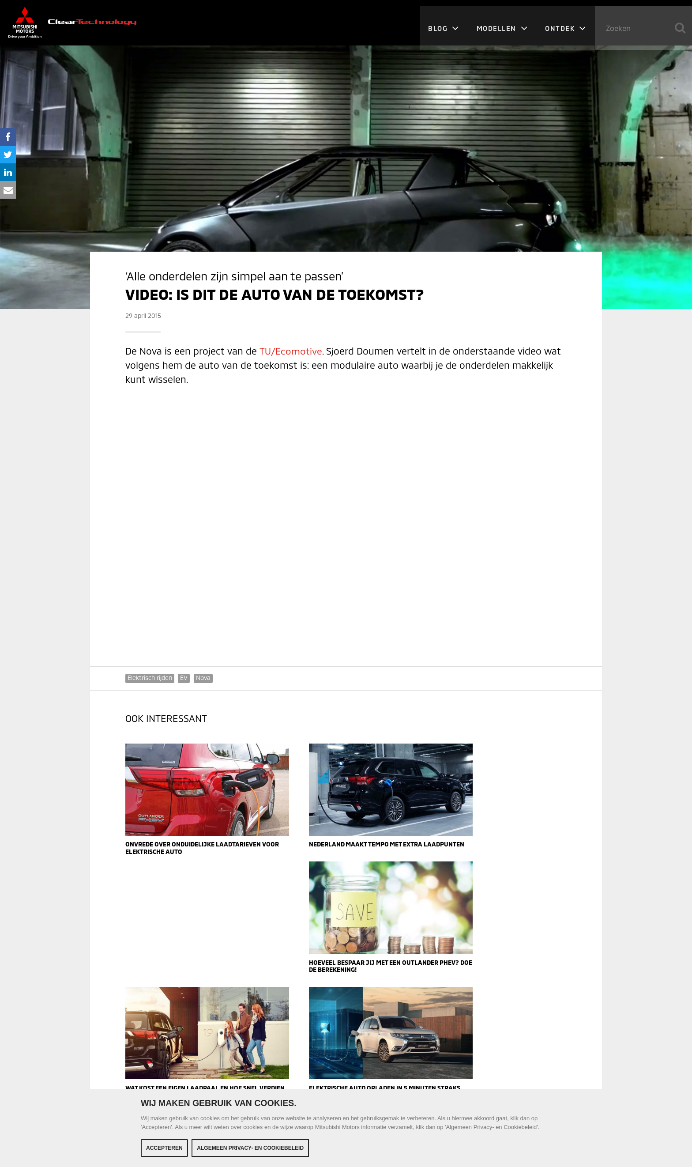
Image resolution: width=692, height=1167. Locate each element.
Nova (203, 677)
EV (184, 677)
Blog (442, 22)
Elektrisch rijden (150, 677)
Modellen (501, 22)
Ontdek (565, 22)
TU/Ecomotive (290, 350)
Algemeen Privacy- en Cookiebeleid (250, 1148)
